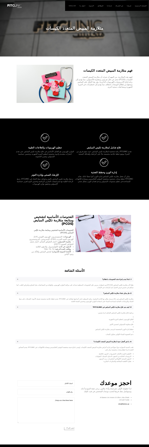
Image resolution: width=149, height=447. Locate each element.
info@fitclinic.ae (123, 404)
